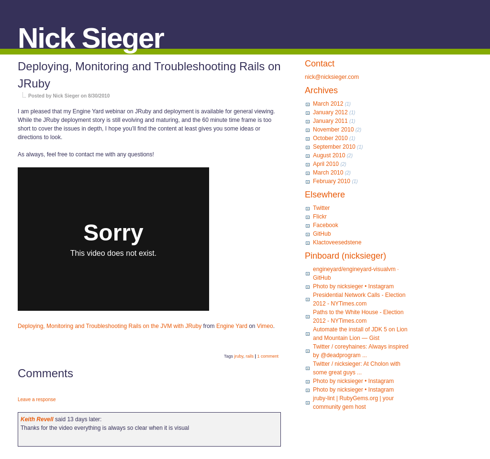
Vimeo (265, 326)
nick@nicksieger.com (332, 77)
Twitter (321, 208)
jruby (239, 356)
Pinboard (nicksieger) (345, 256)
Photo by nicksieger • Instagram (353, 286)
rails (249, 356)
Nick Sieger (91, 38)
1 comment (267, 356)
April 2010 (326, 164)
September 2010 (334, 146)
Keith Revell (37, 419)
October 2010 (330, 138)
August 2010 (329, 155)
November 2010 (333, 129)
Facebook (325, 225)
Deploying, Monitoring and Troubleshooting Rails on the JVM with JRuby (109, 326)
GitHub (322, 233)
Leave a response (37, 399)
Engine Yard (231, 326)
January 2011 (330, 121)
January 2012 (330, 112)
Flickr (320, 216)
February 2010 (331, 181)
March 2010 (328, 172)
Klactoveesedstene (337, 242)
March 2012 (328, 103)
